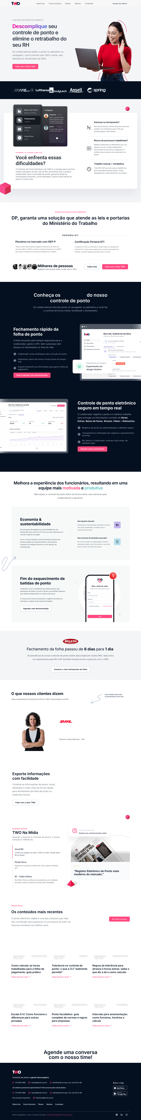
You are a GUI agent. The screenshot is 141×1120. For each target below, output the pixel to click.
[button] (18, 755)
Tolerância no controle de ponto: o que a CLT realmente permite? (69, 969)
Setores (78, 3)
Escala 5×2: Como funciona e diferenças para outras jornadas (29, 1017)
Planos (68, 3)
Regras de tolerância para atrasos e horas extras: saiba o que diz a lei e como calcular (110, 969)
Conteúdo (89, 3)
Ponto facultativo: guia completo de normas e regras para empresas (69, 1017)
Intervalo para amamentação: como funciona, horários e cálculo (110, 1017)
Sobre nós (41, 3)
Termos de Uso (68, 1115)
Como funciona (55, 3)
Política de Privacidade (54, 1115)
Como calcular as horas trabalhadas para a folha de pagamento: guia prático (27, 969)
